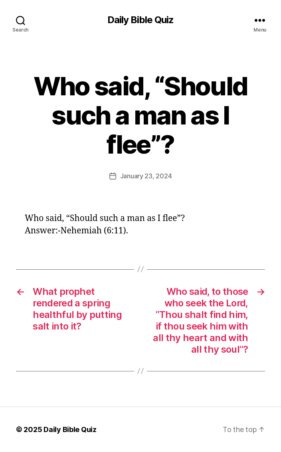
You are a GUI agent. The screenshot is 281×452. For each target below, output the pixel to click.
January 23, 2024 (146, 176)
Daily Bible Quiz (140, 20)
